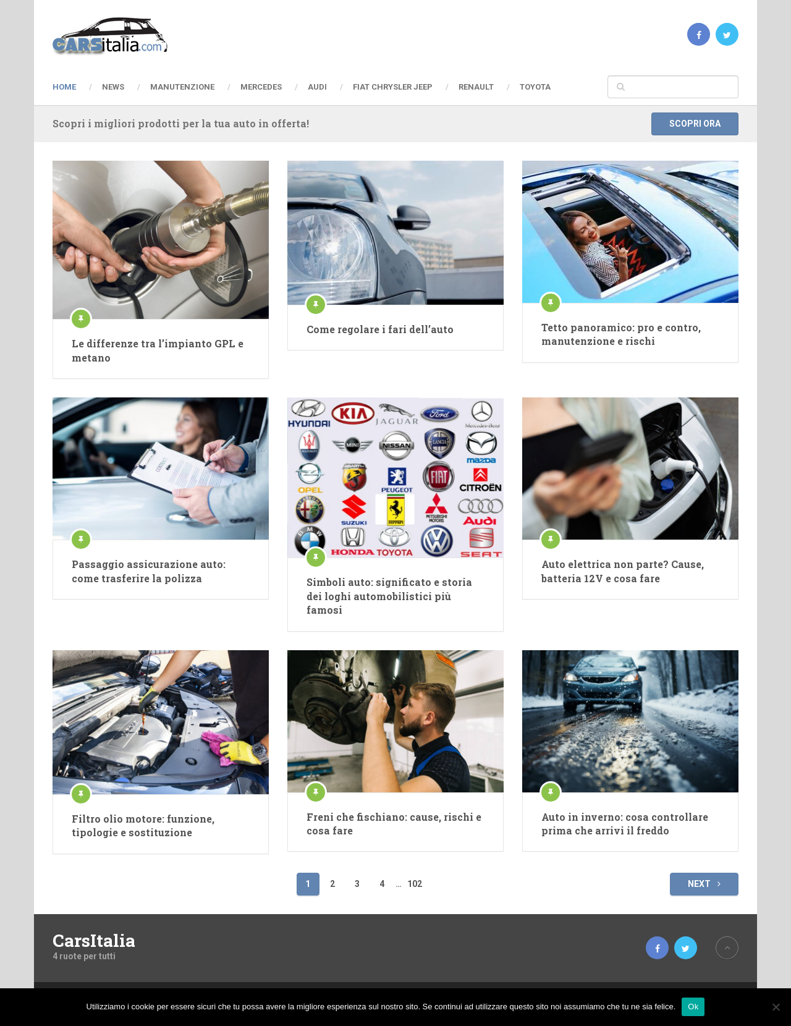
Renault (476, 86)
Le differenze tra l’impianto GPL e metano (157, 350)
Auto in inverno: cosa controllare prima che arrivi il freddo (624, 823)
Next (704, 884)
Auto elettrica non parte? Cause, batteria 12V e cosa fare (622, 571)
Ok (693, 1006)
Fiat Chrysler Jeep (393, 86)
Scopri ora (695, 124)
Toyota (535, 86)
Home (64, 86)
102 (414, 884)
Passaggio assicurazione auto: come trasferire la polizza (149, 571)
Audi (317, 86)
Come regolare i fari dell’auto (380, 329)
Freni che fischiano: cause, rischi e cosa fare (394, 823)
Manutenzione (182, 86)
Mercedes (261, 86)
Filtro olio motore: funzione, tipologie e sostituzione (143, 825)
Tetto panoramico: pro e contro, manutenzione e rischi (621, 334)
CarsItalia (94, 940)
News (113, 86)
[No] (775, 1007)
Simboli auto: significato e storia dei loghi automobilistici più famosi (389, 595)
